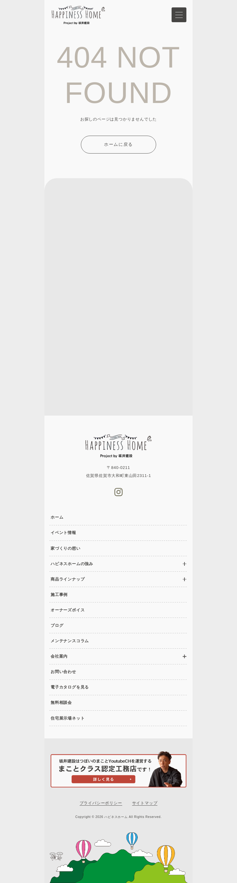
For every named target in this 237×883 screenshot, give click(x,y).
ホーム (57, 517)
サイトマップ (145, 803)
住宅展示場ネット (68, 718)
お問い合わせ (63, 671)
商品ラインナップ (68, 579)
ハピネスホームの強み (72, 563)
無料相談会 (61, 702)
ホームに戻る (118, 144)
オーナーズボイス (68, 610)
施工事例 (59, 594)
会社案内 (59, 656)
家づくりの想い (66, 548)
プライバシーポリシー (101, 803)
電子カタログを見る (70, 687)
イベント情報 (63, 532)
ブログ (57, 625)
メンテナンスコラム (70, 641)
